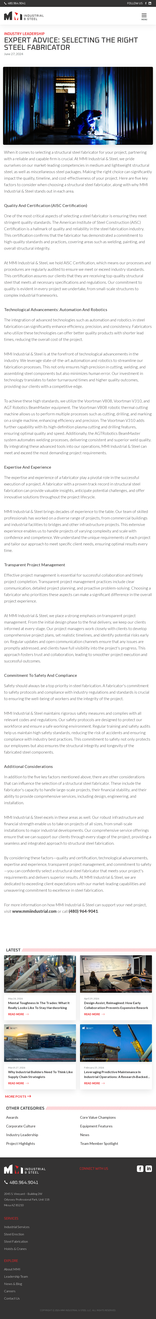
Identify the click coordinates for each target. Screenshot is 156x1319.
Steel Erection (14, 1234)
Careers (9, 1291)
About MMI (12, 1269)
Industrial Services (16, 1227)
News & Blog (13, 1284)
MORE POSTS (18, 1096)
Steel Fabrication (16, 1241)
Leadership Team (16, 1276)
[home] (24, 16)
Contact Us (12, 1298)
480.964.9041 (15, 3)
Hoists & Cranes (15, 1249)
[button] (144, 16)
